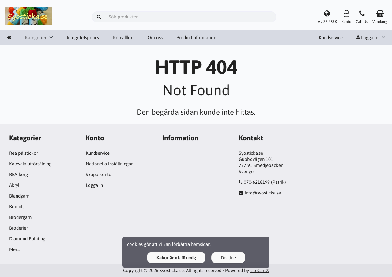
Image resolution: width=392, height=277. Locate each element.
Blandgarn (19, 195)
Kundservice (331, 37)
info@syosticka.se (263, 192)
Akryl (14, 185)
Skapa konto (98, 174)
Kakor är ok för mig (176, 257)
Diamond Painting (27, 238)
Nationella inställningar (109, 163)
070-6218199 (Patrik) (265, 182)
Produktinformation (196, 37)
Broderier (18, 228)
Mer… (14, 249)
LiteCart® (259, 270)
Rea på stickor (23, 153)
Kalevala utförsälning (30, 163)
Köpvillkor (123, 37)
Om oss (155, 37)
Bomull (16, 206)
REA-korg (18, 174)
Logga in (367, 37)
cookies (135, 244)
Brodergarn (20, 217)
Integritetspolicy (83, 37)
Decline (228, 257)
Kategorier (35, 37)
